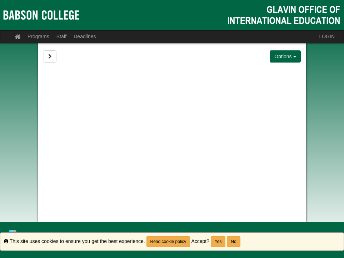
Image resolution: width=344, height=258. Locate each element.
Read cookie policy (168, 241)
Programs (38, 36)
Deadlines (85, 36)
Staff (61, 36)
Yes (218, 241)
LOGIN (327, 36)
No (233, 241)
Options (285, 56)
